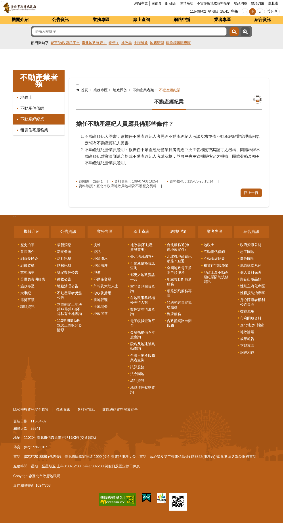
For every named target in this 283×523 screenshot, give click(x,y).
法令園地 (137, 374)
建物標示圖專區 (178, 43)
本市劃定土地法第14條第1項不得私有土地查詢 (69, 309)
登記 (97, 252)
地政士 (26, 97)
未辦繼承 (141, 43)
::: (14, 217)
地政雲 (126, 43)
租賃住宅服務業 (34, 130)
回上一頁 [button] (251, 193)
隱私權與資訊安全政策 (31, 409)
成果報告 (247, 339)
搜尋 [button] (234, 31)
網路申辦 (182, 19)
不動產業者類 (39, 80)
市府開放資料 (250, 318)
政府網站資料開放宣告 (120, 409)
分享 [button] (274, 11)
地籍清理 (157, 43)
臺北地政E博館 (252, 325)
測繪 (97, 245)
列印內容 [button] (257, 99)
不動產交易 (102, 279)
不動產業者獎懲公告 (69, 295)
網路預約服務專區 (179, 293)
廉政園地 (247, 259)
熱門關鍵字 (40, 43)
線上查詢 (141, 19)
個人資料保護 (250, 272)
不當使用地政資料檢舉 (213, 3)
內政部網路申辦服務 (179, 323)
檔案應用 (247, 311)
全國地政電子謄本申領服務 (179, 270)
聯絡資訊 (27, 307)
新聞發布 (64, 252)
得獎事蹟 (27, 300)
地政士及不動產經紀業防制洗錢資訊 (216, 277)
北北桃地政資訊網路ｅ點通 (179, 259)
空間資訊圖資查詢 (142, 288)
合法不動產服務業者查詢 (142, 358)
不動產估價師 (32, 108)
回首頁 (156, 3)
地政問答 (240, 3)
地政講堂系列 (250, 265)
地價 (97, 272)
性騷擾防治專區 (252, 293)
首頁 (84, 90)
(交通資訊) (88, 437)
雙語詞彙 (257, 3)
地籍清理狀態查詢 (142, 390)
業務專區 (101, 19)
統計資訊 (137, 381)
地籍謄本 (101, 259)
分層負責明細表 (32, 279)
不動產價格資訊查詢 (142, 265)
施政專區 (27, 286)
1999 (98, 457)
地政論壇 (247, 332)
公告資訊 (60, 19)
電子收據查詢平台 (142, 323)
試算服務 (137, 367)
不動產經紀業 (32, 119)
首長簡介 (27, 252)
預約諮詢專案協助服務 (179, 305)
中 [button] (252, 12)
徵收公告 (64, 279)
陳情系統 (186, 3)
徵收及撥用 (102, 293)
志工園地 (247, 252)
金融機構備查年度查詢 (142, 335)
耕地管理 (101, 300)
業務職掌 (27, 272)
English (170, 3)
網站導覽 (141, 3)
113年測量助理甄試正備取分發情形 (69, 325)
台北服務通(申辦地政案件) (178, 247)
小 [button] (245, 12)
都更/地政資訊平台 (65, 43)
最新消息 (64, 245)
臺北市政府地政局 (36, 7)
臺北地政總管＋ (94, 43)
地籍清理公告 (67, 286)
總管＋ (114, 43)
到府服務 (174, 314)
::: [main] (77, 84)
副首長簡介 (29, 259)
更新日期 (20, 421)
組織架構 (27, 265)
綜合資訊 (262, 19)
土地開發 (101, 307)
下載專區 (247, 346)
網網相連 (247, 352)
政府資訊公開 (250, 245)
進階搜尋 (245, 31)
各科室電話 (86, 409)
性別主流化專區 (252, 286)
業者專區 (222, 19)
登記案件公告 (67, 272)
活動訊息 (64, 259)
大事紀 (25, 293)
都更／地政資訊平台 (142, 277)
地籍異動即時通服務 (179, 282)
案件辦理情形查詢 (142, 311)
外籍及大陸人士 (106, 286)
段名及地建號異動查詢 (142, 346)
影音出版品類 (250, 279)
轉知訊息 (64, 265)
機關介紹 (20, 19)
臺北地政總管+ (141, 256)
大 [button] (260, 12)
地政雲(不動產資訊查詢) (141, 247)
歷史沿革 (27, 245)
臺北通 (273, 3)
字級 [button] (234, 11)
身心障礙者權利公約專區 (252, 302)
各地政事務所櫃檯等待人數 (142, 300)
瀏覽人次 (20, 428)
